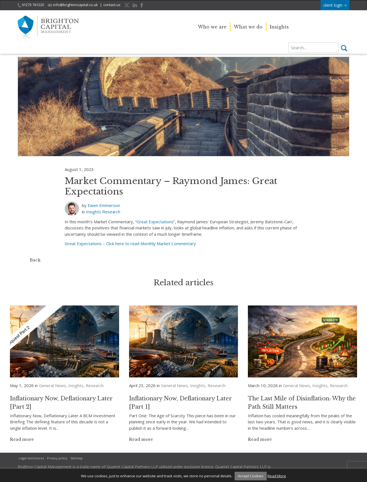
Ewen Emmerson (104, 205)
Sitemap (76, 458)
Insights (279, 27)
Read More (277, 475)
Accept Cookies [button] (250, 475)
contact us (111, 4)
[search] (314, 47)
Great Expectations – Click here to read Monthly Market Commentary (130, 243)
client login (335, 5)
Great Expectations (155, 221)
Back (35, 260)
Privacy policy (57, 458)
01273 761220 (31, 4)
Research (111, 211)
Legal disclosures (31, 458)
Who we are (212, 27)
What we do (248, 27)
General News (52, 385)
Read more (22, 439)
